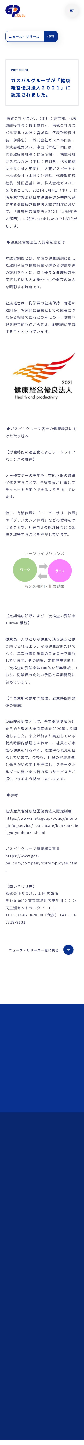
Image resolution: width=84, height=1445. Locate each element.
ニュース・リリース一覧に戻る (34, 950)
